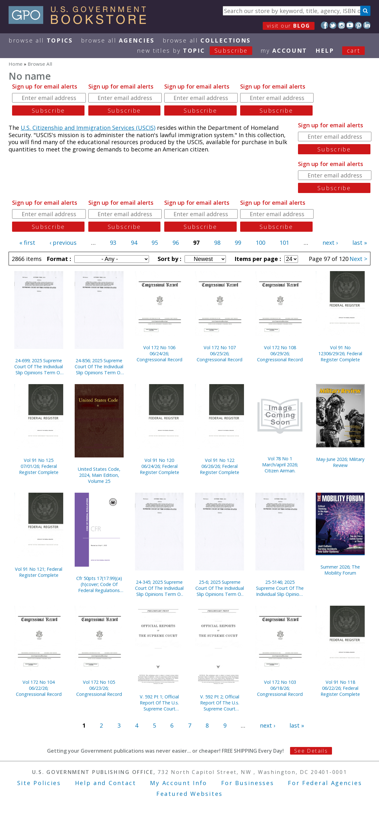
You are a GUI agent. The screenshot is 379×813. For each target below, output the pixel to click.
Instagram (341, 25)
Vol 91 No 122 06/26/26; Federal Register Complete (219, 466)
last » (359, 242)
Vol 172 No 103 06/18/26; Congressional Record (280, 688)
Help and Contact (105, 783)
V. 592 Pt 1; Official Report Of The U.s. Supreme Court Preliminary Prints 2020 (159, 703)
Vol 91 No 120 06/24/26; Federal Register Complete (159, 466)
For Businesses (247, 783)
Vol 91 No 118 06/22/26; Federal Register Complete (340, 688)
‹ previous (63, 242)
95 (155, 242)
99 (238, 242)
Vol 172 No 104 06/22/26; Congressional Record (39, 688)
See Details (311, 750)
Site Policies (39, 783)
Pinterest (358, 25)
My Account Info (178, 783)
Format (58, 259)
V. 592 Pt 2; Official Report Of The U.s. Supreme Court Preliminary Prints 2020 (219, 703)
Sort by (169, 259)
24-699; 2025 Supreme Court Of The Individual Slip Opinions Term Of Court (38, 366)
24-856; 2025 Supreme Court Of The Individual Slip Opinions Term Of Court (99, 366)
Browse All (41, 40)
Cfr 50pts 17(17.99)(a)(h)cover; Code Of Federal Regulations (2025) (99, 584)
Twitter (333, 25)
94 (134, 242)
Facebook (324, 25)
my (284, 50)
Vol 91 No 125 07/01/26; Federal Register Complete (38, 466)
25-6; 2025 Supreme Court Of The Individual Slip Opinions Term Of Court (219, 588)
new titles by (199, 50)
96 (176, 242)
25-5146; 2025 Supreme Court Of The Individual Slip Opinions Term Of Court (280, 588)
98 (217, 242)
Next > (358, 259)
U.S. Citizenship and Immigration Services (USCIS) (88, 127)
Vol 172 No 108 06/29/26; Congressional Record (280, 353)
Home (16, 64)
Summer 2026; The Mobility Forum (340, 570)
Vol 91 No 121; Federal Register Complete (38, 572)
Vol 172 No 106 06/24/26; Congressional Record (159, 353)
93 (113, 242)
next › (330, 242)
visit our (288, 25)
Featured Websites (189, 793)
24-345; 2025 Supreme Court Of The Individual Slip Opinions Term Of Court (159, 588)
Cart (353, 50)
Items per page (257, 259)
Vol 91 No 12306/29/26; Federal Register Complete (340, 353)
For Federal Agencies (325, 783)
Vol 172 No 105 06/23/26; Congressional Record (99, 688)
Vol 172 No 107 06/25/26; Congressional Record (219, 353)
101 (284, 242)
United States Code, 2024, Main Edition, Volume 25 (99, 475)
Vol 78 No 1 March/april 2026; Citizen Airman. (280, 465)
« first (27, 242)
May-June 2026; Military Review (340, 462)
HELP (324, 50)
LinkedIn (366, 25)
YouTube (350, 25)
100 (260, 242)
